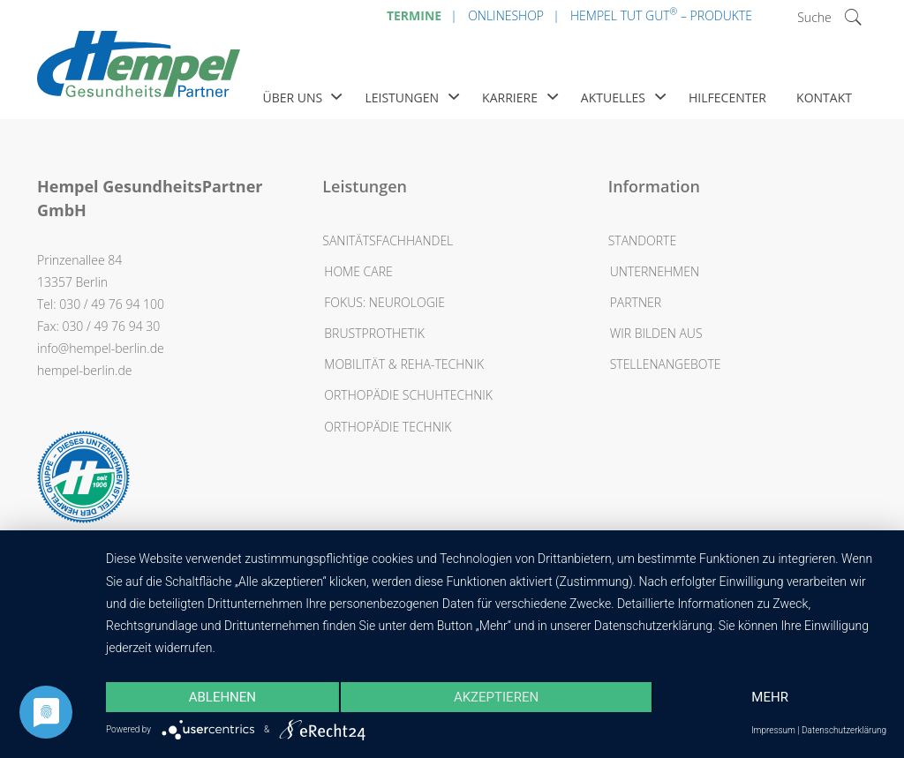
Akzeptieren (496, 697)
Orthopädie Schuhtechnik (408, 395)
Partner (635, 302)
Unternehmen (654, 271)
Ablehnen (222, 697)
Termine (414, 15)
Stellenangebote (665, 364)
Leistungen (402, 97)
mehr (769, 697)
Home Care (358, 271)
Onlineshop (506, 15)
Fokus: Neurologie (384, 302)
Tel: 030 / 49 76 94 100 (100, 304)
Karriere (510, 97)
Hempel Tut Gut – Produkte (661, 14)
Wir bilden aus (656, 333)
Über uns (292, 97)
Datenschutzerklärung (844, 730)
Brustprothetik (374, 333)
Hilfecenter (727, 97)
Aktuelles (613, 97)
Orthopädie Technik (387, 426)
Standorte (642, 240)
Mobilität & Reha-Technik (404, 364)
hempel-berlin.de (84, 370)
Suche (814, 17)
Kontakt (824, 97)
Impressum (773, 730)
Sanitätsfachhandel (387, 240)
